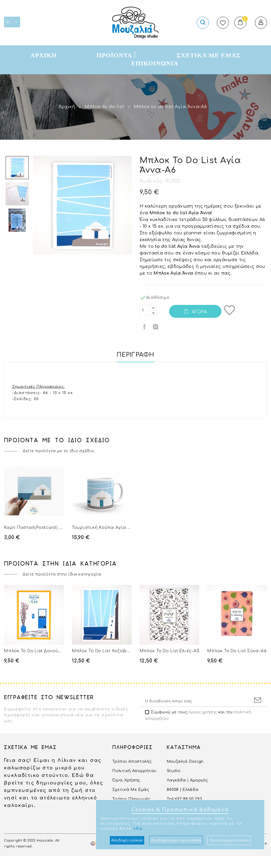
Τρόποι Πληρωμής (131, 799)
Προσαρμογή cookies (229, 840)
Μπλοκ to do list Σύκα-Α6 (236, 651)
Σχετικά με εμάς (130, 790)
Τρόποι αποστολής (131, 761)
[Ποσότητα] (145, 310)
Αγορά (199, 311)
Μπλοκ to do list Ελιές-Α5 (169, 651)
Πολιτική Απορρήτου (134, 771)
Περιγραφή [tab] (135, 355)
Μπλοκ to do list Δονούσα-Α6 (34, 651)
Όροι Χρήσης (126, 780)
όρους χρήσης (202, 712)
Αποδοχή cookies (127, 840)
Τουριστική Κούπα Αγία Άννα (102, 527)
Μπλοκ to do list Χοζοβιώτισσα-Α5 (102, 651)
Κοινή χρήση (145, 327)
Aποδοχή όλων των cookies (176, 840)
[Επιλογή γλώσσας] (12, 22)
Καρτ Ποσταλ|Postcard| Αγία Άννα (34, 527)
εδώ (138, 829)
